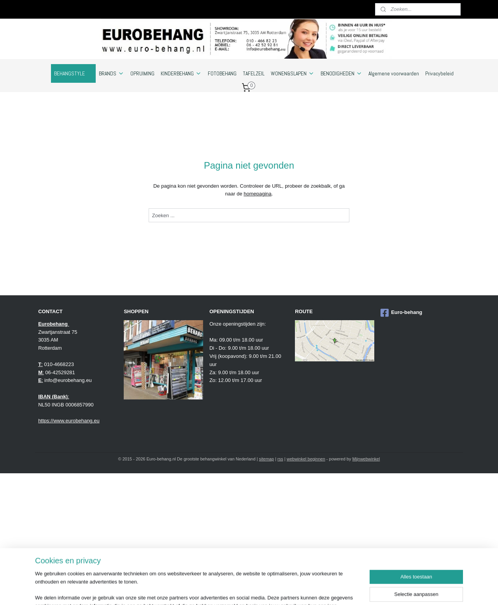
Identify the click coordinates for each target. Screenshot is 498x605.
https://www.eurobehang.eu (69, 421)
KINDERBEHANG (181, 73)
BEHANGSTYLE (73, 73)
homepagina (258, 194)
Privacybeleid (439, 73)
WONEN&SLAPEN (292, 73)
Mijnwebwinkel (366, 459)
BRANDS (111, 73)
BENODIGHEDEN (341, 73)
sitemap (266, 459)
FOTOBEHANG (222, 73)
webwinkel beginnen (306, 459)
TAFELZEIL (254, 73)
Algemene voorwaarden (393, 73)
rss (280, 459)
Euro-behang (401, 312)
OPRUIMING (142, 73)
